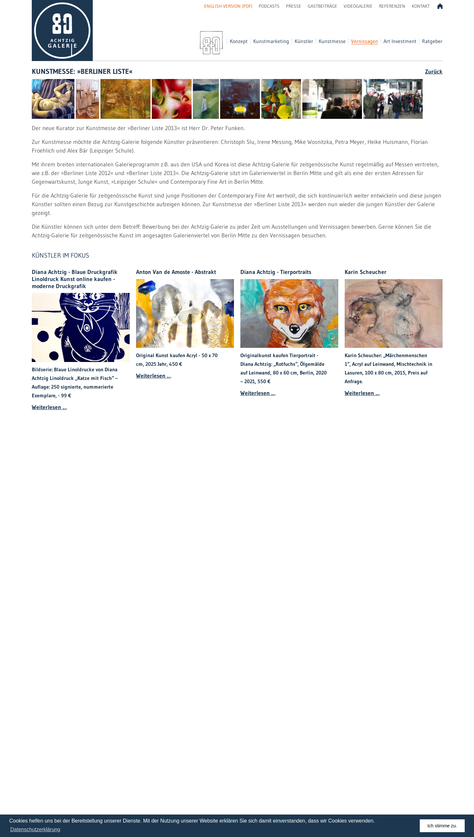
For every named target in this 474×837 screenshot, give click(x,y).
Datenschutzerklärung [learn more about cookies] (35, 829)
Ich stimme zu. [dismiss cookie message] (442, 825)
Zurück (434, 71)
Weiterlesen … (49, 407)
